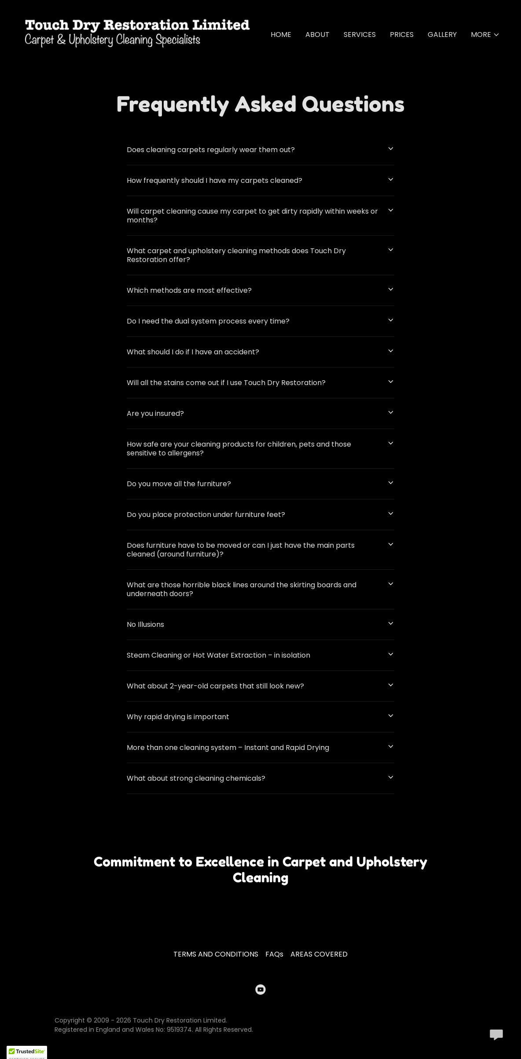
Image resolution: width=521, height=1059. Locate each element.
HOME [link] (281, 34)
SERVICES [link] (360, 34)
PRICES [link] (402, 34)
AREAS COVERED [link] (319, 954)
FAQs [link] (274, 954)
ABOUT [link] (317, 34)
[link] (137, 33)
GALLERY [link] (442, 34)
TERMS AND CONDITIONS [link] (215, 954)
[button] (485, 34)
